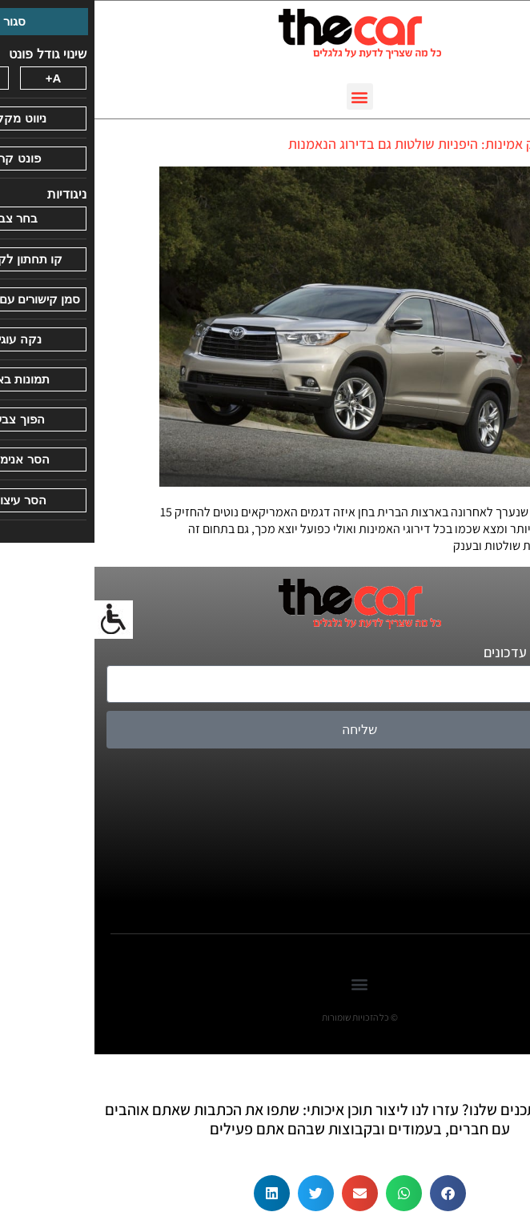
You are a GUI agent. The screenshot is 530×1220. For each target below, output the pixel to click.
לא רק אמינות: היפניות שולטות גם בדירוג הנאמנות (329, 143)
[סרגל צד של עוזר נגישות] (19, 619)
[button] (265, 96)
